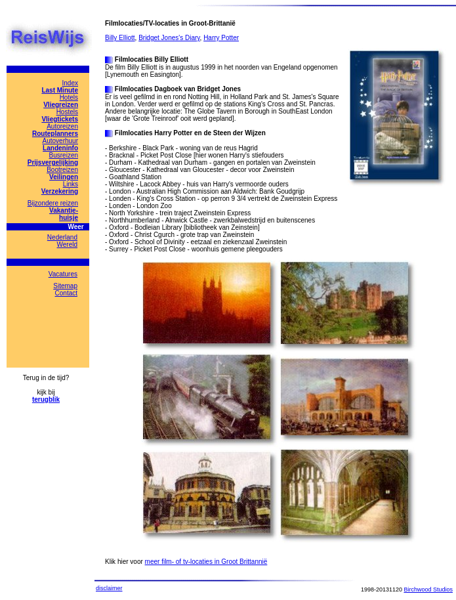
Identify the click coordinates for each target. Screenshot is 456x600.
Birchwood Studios (428, 589)
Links (70, 184)
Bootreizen (62, 169)
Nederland (62, 237)
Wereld (67, 244)
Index (70, 83)
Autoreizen (62, 126)
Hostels (67, 112)
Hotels (69, 97)
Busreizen (63, 155)
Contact (66, 293)
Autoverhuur (60, 140)
